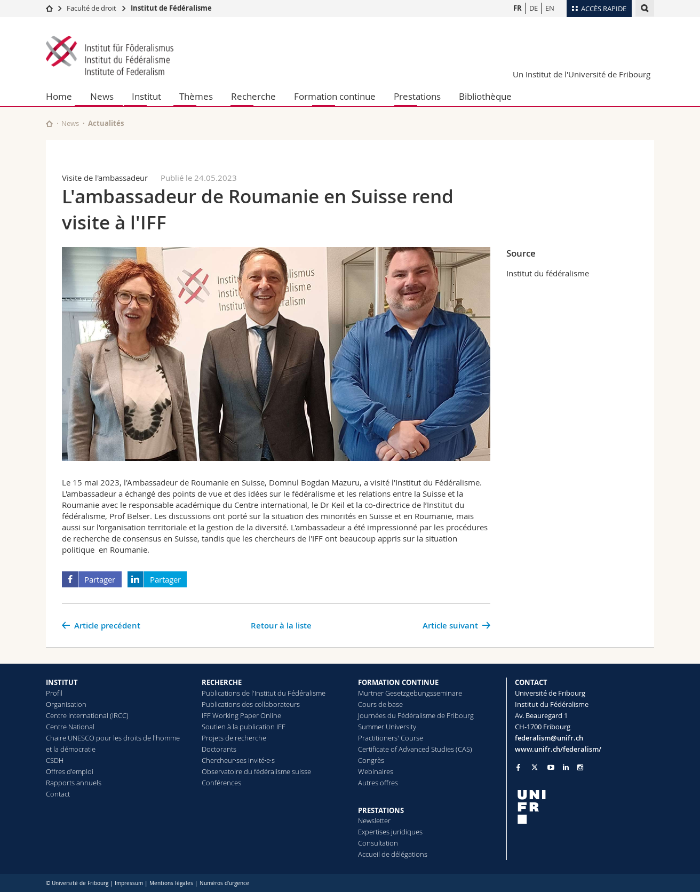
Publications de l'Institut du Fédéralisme (263, 693)
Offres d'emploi (69, 771)
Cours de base (380, 704)
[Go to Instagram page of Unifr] (580, 767)
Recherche (253, 96)
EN (549, 8)
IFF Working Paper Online (241, 715)
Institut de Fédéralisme (171, 8)
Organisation (66, 704)
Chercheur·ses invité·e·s (238, 760)
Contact (58, 794)
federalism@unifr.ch (549, 738)
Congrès (371, 760)
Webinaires (375, 771)
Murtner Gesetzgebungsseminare (410, 693)
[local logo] (585, 807)
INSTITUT (62, 682)
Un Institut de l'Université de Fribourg (581, 74)
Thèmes (196, 96)
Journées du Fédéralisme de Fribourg (416, 715)
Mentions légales (171, 883)
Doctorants (219, 749)
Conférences (221, 782)
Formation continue (335, 96)
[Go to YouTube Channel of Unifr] (550, 767)
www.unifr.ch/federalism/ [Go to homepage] (558, 749)
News (102, 96)
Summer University (387, 726)
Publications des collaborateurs (251, 704)
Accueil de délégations (392, 854)
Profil (54, 693)
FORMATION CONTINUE (398, 682)
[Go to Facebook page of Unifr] (518, 767)
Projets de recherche (234, 738)
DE (533, 8)
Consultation (378, 843)
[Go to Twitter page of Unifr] (534, 767)
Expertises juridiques (390, 832)
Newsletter (374, 820)
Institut (146, 96)
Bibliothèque (485, 96)
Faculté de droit (92, 8)
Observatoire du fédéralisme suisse (256, 771)
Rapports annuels (73, 782)
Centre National (70, 726)
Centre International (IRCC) (87, 715)
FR (517, 8)
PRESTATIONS (381, 810)
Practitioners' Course (390, 738)
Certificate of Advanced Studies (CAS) (415, 749)
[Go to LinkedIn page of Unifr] (566, 767)
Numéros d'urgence (224, 883)
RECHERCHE (222, 682)
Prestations (417, 96)
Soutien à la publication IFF (243, 726)
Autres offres (378, 782)
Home (59, 96)
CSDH (54, 760)
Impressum (129, 883)
